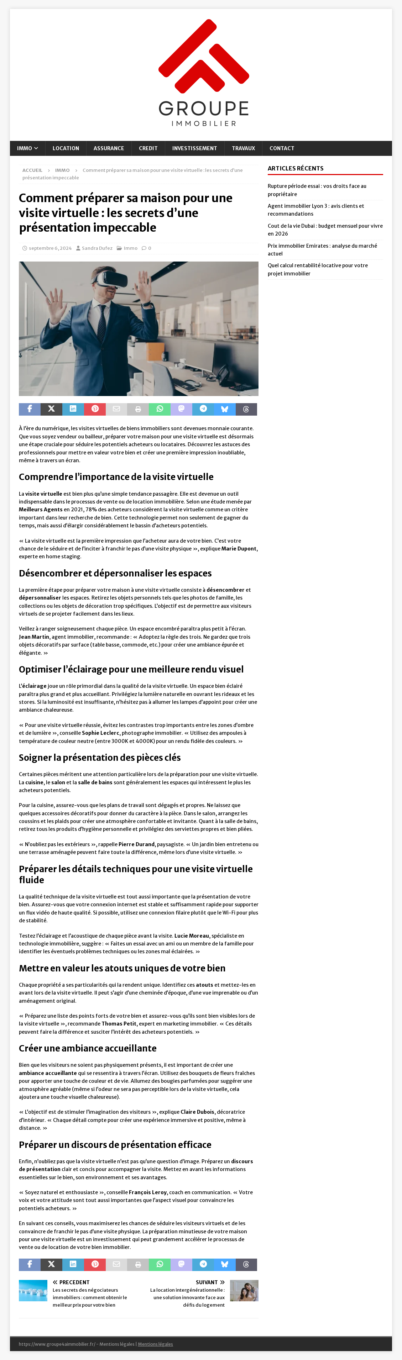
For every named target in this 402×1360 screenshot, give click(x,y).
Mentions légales (155, 1344)
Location (66, 148)
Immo (24, 148)
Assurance (109, 148)
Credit (148, 148)
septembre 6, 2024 (50, 248)
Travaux (243, 148)
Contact (282, 148)
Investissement (194, 148)
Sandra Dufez (97, 248)
